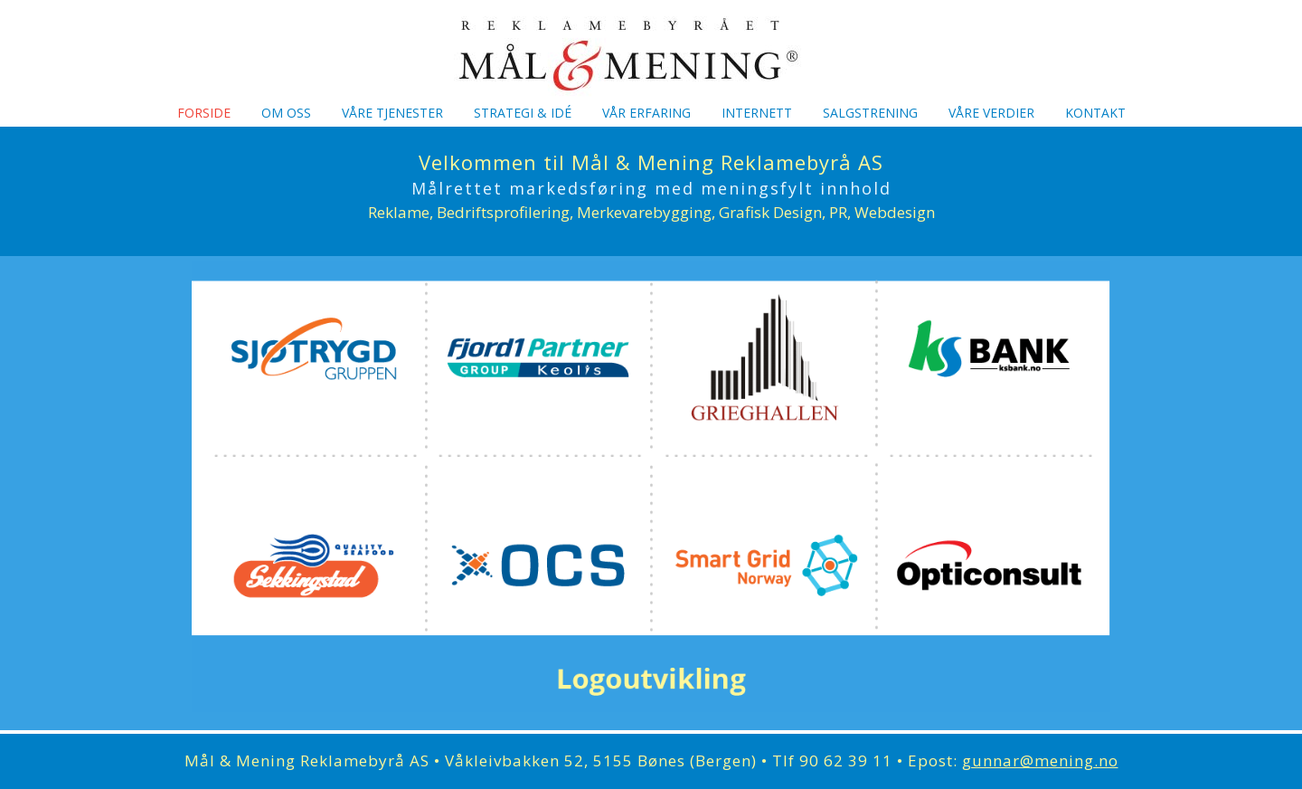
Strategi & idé (522, 112)
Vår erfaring (646, 112)
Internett (757, 112)
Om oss (286, 112)
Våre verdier (991, 112)
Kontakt (1095, 112)
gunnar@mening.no (1040, 760)
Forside (204, 112)
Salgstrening (870, 112)
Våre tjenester (392, 112)
